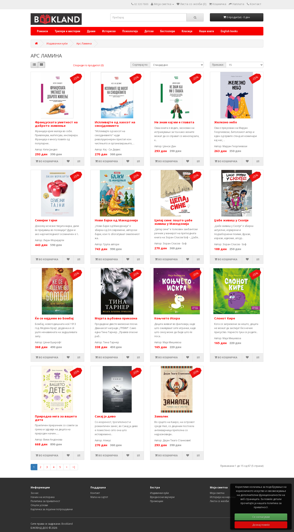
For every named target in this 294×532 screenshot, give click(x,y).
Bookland (67, 523)
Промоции (156, 501)
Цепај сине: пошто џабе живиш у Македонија (173, 222)
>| (73, 467)
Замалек (161, 416)
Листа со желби (219, 501)
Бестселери (167, 31)
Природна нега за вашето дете (56, 418)
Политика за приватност (45, 501)
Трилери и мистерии (67, 31)
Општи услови (39, 505)
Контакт (95, 493)
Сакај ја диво (105, 416)
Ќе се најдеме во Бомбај (54, 318)
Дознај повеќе (261, 524)
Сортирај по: (140, 64)
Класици (187, 31)
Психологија (130, 31)
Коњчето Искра (167, 318)
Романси (42, 31)
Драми (91, 31)
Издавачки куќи (57, 43)
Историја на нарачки (223, 497)
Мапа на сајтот (99, 497)
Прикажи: (218, 64)
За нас (35, 493)
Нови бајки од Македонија (116, 220)
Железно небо (225, 122)
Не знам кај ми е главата (174, 122)
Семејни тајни (46, 220)
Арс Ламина (84, 43)
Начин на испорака (43, 497)
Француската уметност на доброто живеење (56, 124)
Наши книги (206, 31)
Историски (109, 31)
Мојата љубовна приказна (116, 318)
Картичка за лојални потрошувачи (52, 509)
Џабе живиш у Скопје (231, 220)
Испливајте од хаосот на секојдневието (115, 124)
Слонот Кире (224, 318)
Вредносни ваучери (162, 497)
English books (229, 31)
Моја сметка (217, 493)
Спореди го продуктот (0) (88, 65)
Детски (149, 31)
